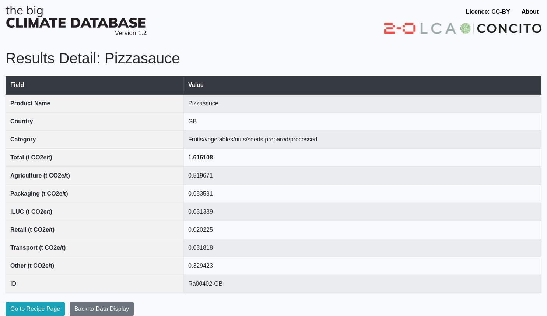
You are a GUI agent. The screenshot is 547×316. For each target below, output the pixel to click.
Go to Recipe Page (35, 309)
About (530, 11)
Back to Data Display (101, 309)
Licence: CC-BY (488, 11)
